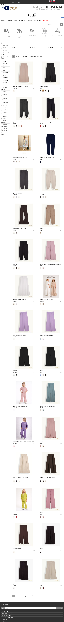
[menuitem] (3, 20)
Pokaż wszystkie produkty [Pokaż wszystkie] (36, 56)
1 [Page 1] (13, 56)
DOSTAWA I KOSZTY (7, 613)
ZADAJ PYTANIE (6, 1)
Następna (25, 56)
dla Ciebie (45, 20)
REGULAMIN (5, 611)
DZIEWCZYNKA (12, 20)
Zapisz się (59, 608)
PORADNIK (4, 619)
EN (50, 1)
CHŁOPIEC (21, 20)
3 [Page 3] (18, 56)
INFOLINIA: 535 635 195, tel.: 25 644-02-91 (20, 1)
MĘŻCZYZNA (37, 20)
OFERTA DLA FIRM (16, 2)
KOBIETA (28, 20)
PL (53, 1)
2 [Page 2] (16, 56)
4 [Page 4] (20, 56)
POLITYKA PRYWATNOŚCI (8, 617)
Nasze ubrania (48, 8)
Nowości (3, 20)
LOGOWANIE (59, 1)
